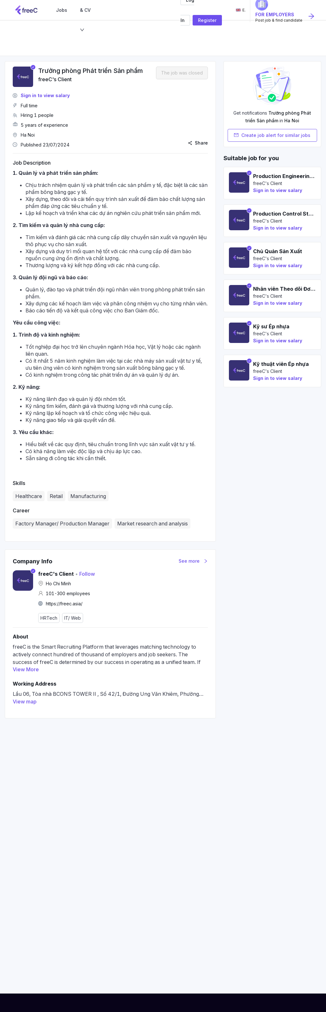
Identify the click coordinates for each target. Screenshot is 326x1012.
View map (25, 701)
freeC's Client (55, 79)
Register (207, 20)
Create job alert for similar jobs (272, 135)
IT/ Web (72, 618)
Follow (85, 574)
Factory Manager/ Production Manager (62, 523)
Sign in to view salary (45, 95)
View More (26, 669)
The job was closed (182, 72)
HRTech (48, 618)
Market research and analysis (152, 523)
